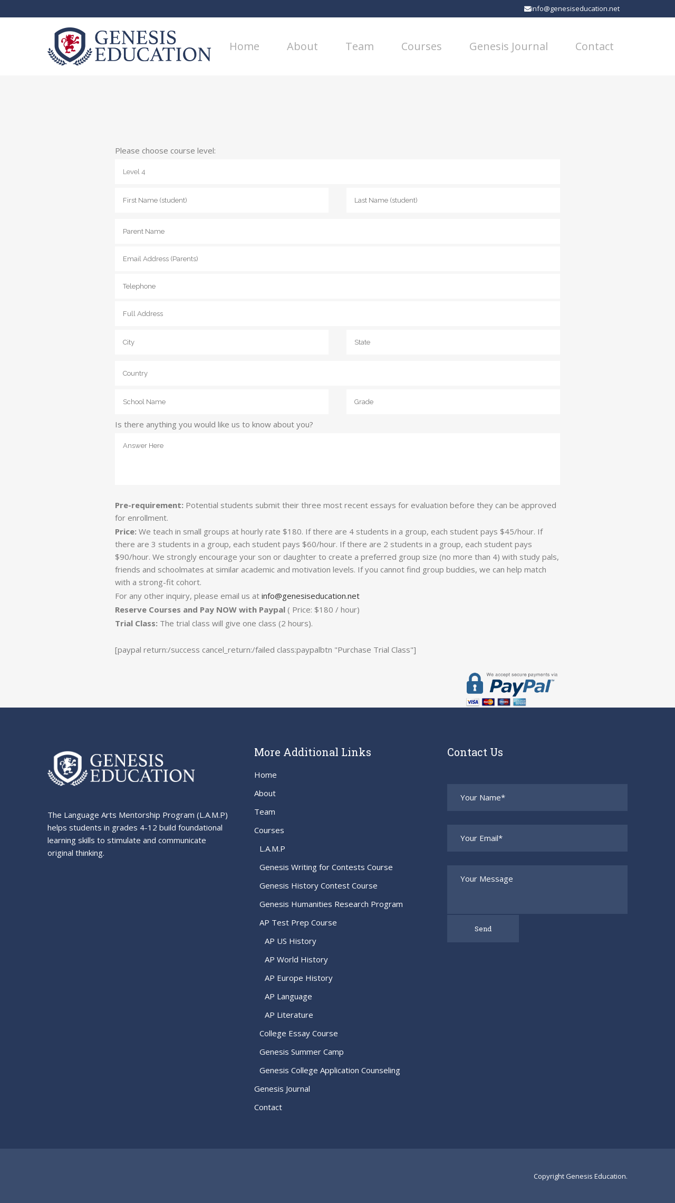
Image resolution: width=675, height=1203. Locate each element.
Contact (268, 1107)
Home (265, 774)
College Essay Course (298, 1033)
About (265, 793)
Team (264, 811)
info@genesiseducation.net (572, 8)
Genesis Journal (282, 1088)
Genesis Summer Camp (301, 1051)
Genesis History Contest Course (318, 885)
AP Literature (289, 1014)
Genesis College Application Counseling (329, 1070)
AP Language (288, 996)
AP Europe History (299, 977)
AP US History (290, 940)
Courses (269, 830)
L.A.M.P (272, 848)
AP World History (296, 959)
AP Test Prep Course (298, 922)
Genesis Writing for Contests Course (326, 867)
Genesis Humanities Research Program (331, 904)
